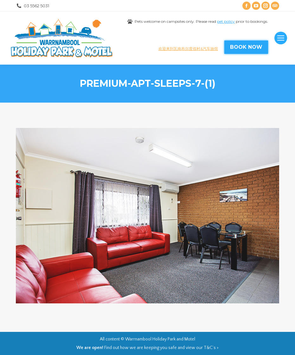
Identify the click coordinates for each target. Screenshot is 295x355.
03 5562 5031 (32, 6)
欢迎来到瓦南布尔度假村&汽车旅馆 (188, 48)
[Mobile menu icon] (280, 38)
